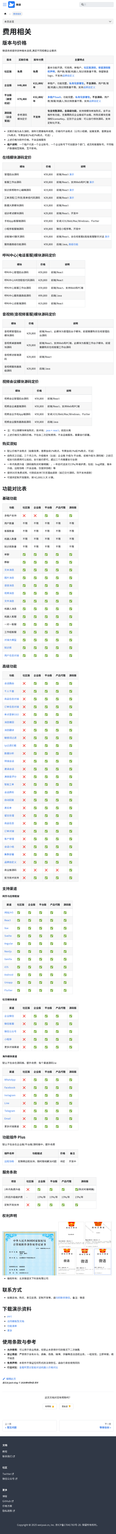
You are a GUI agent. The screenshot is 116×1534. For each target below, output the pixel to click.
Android (8, 974)
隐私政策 (8, 1511)
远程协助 (9, 1161)
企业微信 (9, 1016)
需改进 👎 (66, 1406)
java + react (52, 430)
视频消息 (9, 593)
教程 (4, 1451)
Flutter (8, 990)
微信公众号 (10, 1031)
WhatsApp (10, 1079)
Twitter (8, 1474)
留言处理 (9, 815)
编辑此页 (9, 1378)
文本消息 (9, 570)
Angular (8, 943)
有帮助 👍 (49, 1406)
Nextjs (8, 951)
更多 (9, 1330)
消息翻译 (9, 730)
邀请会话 (9, 769)
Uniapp (8, 982)
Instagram (10, 1095)
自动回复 (9, 800)
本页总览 (9, 21)
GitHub (7, 1501)
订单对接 (9, 831)
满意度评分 (10, 776)
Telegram (9, 1111)
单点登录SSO (11, 714)
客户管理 (9, 839)
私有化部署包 (76, 83)
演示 (71, 174)
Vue (6, 928)
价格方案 (7, 1506)
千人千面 (9, 691)
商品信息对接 (11, 699)
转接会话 (9, 761)
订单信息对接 (11, 706)
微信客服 (9, 1023)
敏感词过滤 (10, 737)
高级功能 (73, 244)
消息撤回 (9, 722)
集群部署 (9, 854)
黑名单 (8, 808)
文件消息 (9, 601)
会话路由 (9, 683)
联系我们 (8, 1456)
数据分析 (9, 753)
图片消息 (9, 577)
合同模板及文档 (15, 1321)
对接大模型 (10, 640)
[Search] (96, 4)
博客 (4, 1496)
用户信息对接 (11, 655)
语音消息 (9, 585)
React (7, 920)
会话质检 (9, 792)
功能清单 (12, 1326)
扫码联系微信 (63, 1297)
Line (6, 1103)
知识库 (8, 647)
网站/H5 (8, 912)
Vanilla (8, 959)
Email (7, 1118)
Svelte (8, 935)
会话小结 (9, 846)
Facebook (9, 1087)
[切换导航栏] (4, 4)
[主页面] (5, 13)
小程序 (8, 1039)
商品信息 (9, 823)
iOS (6, 967)
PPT (9, 1316)
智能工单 (9, 784)
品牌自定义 (68, 75)
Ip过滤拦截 (10, 745)
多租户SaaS (54, 97)
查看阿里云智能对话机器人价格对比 (38, 1367)
